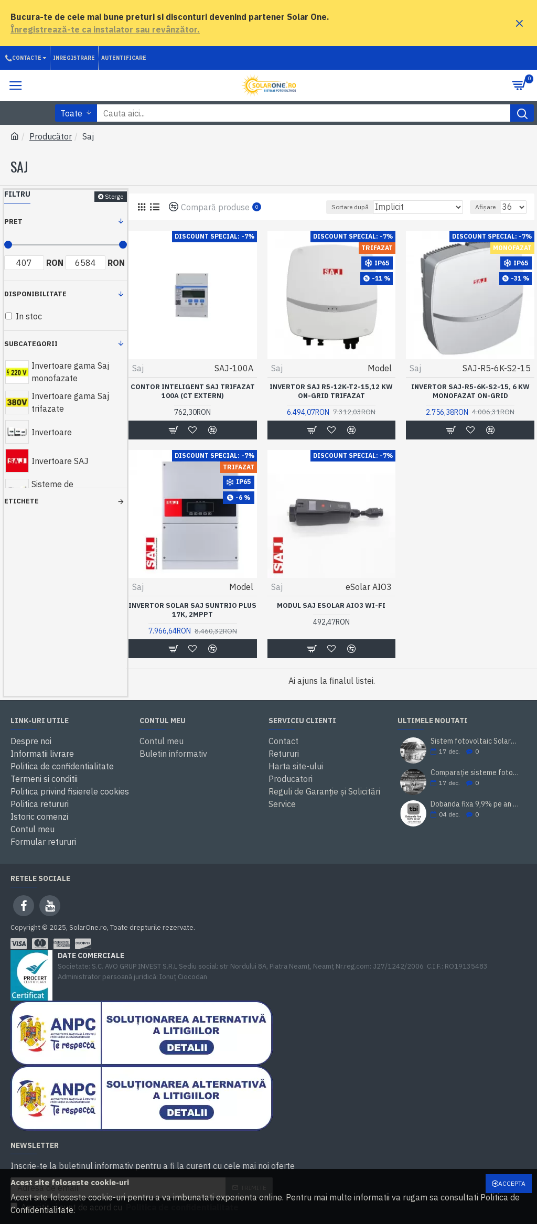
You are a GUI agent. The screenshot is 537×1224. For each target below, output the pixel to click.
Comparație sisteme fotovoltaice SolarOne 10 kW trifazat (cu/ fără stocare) (475, 773)
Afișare (485, 207)
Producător (50, 136)
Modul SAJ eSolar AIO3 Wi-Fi (331, 606)
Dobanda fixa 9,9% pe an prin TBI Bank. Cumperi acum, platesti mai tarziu (475, 804)
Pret (13, 221)
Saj (138, 368)
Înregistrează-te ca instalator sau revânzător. (105, 29)
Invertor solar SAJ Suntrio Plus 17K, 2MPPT (192, 610)
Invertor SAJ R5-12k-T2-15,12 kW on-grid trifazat (331, 391)
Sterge (114, 196)
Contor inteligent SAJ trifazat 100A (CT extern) (193, 391)
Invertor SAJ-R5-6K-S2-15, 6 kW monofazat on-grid (470, 391)
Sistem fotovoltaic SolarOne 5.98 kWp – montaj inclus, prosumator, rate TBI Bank (475, 741)
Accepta (511, 1183)
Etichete (21, 501)
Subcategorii (31, 343)
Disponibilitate (35, 293)
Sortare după (350, 207)
